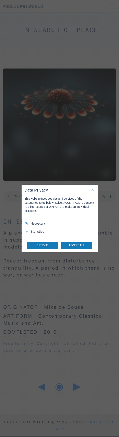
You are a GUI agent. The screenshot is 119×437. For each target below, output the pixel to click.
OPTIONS (42, 245)
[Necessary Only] (92, 190)
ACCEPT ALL (77, 245)
